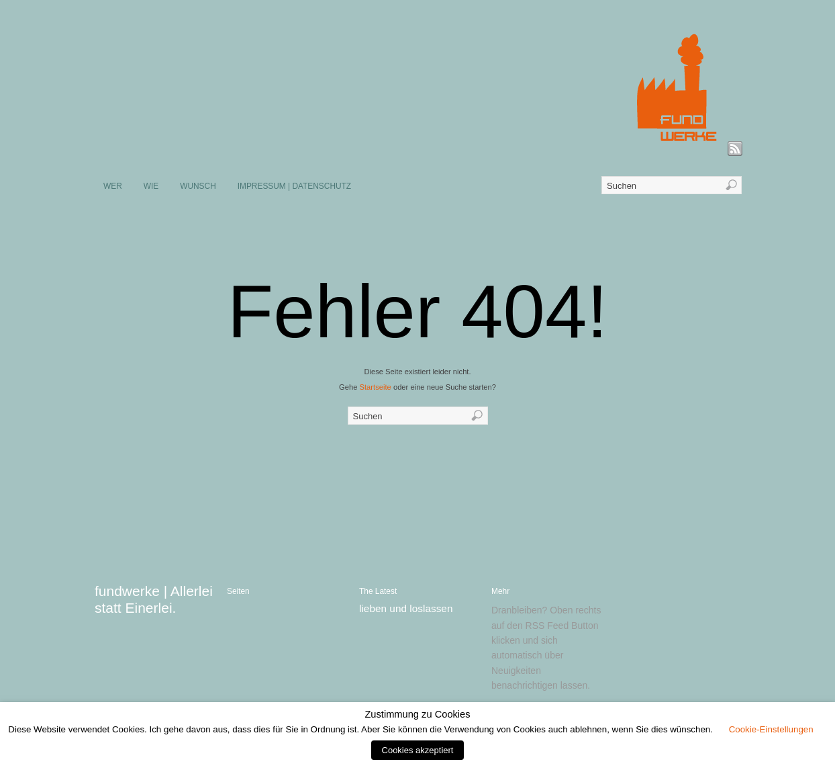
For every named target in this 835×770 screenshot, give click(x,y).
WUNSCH (198, 186)
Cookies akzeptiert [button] (418, 750)
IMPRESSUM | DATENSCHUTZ (294, 186)
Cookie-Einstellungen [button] (771, 729)
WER (112, 186)
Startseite (375, 387)
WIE (151, 186)
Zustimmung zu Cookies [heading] (417, 714)
